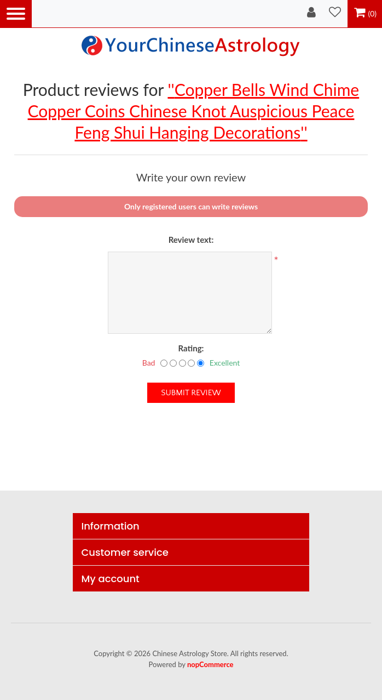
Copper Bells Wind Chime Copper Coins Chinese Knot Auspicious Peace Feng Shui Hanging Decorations (194, 110)
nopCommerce (210, 664)
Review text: (191, 239)
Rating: (191, 348)
